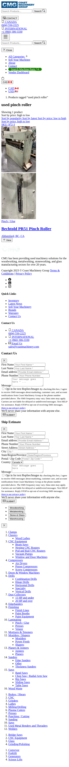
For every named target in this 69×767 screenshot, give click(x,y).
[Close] (4, 361)
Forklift (12, 756)
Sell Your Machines (19, 59)
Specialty (20, 591)
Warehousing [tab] (16, 522)
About (11, 62)
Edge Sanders (23, 663)
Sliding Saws (22, 685)
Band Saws (21, 675)
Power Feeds (22, 644)
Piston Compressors (26, 569)
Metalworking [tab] (16, 514)
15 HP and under (24, 600)
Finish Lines (22, 613)
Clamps (12, 535)
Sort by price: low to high (52, 118)
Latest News (15, 303)
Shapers (19, 647)
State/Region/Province (13, 456)
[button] (15, 115)
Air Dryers (21, 566)
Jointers (19, 654)
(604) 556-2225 (34, 23)
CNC (11, 700)
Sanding (12, 722)
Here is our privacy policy (13, 409)
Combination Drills (26, 582)
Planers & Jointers (18, 650)
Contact (12, 66)
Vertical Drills (23, 594)
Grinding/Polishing (19, 747)
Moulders (20, 641)
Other (18, 666)
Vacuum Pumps (24, 557)
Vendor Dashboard (18, 72)
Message (6, 386)
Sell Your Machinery (19, 306)
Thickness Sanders (25, 669)
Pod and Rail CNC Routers (30, 553)
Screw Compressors (26, 572)
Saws (11, 672)
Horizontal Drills (24, 588)
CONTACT (10, 18)
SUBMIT (9, 416)
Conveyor (13, 753)
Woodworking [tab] (17, 511)
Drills (11, 578)
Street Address (9, 449)
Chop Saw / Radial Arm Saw (31, 679)
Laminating (14, 622)
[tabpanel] (34, 613)
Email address (9, 371)
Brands (12, 309)
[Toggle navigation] (5, 37)
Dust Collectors (17, 597)
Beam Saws (21, 547)
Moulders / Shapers (19, 638)
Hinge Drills (22, 585)
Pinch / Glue (22, 625)
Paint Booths (22, 616)
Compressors (15, 563)
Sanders (12, 660)
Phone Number (9, 375)
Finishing (13, 610)
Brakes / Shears (17, 697)
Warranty (13, 313)
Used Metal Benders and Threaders (27, 728)
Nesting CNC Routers (27, 550)
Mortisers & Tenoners (20, 635)
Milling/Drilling (17, 710)
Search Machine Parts (25, 69)
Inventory (13, 300)
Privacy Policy (23, 273)
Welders (12, 731)
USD (13, 91)
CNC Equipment (17, 544)
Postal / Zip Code (11, 460)
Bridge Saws (15, 737)
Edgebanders (15, 607)
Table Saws (21, 688)
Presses (19, 629)
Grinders (13, 703)
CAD (7, 82)
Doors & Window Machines (24, 575)
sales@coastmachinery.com (38, 345)
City (3, 452)
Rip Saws (20, 682)
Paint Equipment (24, 619)
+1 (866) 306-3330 (34, 30)
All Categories (18, 56)
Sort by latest (30, 118)
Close (7, 49)
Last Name (7, 368)
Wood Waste (15, 691)
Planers (19, 657)
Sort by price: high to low (15, 121)
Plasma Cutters (16, 713)
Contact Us (14, 316)
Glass (11, 744)
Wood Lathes (22, 541)
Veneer (19, 632)
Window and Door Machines (31, 560)
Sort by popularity (11, 118)
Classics (12, 538)
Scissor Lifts (15, 762)
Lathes (12, 706)
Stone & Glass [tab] (17, 518)
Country (5, 463)
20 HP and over (24, 604)
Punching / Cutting (18, 719)
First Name (7, 364)
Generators (14, 759)
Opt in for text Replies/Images (23, 390)
